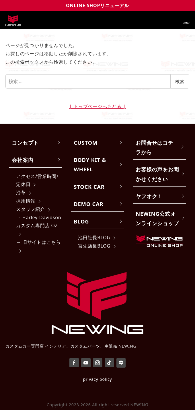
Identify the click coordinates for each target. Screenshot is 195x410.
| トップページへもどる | (97, 106)
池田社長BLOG (94, 237)
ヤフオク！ (149, 196)
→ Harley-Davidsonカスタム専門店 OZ (38, 221)
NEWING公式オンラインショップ (157, 218)
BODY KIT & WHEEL (90, 164)
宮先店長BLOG (94, 246)
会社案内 (22, 159)
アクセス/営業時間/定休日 (37, 180)
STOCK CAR (89, 186)
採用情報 (25, 201)
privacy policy (97, 379)
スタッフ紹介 (30, 209)
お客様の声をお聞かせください (157, 174)
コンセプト (25, 142)
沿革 (21, 192)
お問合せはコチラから (154, 147)
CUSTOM (86, 142)
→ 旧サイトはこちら (38, 242)
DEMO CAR (88, 203)
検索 (179, 81)
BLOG (81, 221)
